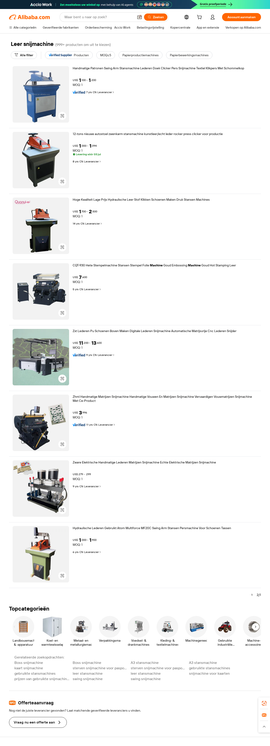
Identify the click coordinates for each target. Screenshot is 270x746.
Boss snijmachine (28, 663)
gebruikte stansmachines (209, 668)
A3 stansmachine (145, 663)
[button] (139, 17)
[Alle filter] (24, 55)
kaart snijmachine (28, 668)
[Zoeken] (155, 17)
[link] (264, 703)
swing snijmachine (88, 679)
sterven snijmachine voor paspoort (100, 668)
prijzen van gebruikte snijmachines (42, 679)
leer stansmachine (88, 673)
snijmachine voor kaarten (209, 673)
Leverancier (106, 92)
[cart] (200, 18)
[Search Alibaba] (98, 17)
